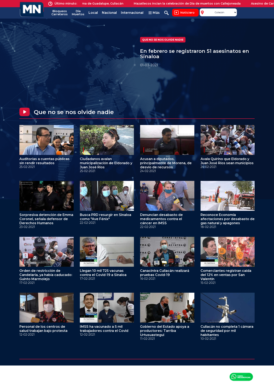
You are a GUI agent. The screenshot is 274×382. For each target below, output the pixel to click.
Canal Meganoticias (241, 376)
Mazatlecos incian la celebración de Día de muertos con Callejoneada (189, 3)
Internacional (132, 13)
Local (93, 13)
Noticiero (187, 12)
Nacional (109, 13)
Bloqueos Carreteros (59, 12)
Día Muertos (78, 12)
